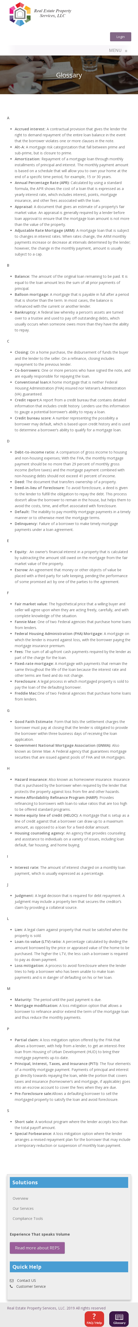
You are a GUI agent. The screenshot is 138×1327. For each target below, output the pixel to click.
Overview (20, 1198)
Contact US (23, 1280)
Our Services (23, 1208)
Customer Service (28, 1286)
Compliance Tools (28, 1218)
